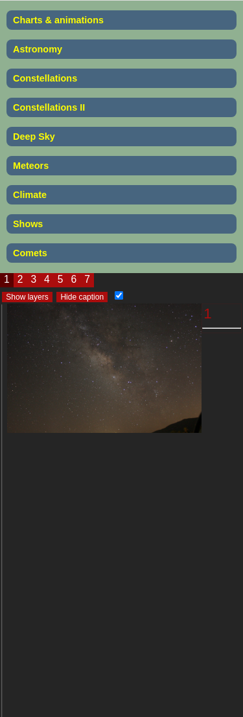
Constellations (45, 78)
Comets (30, 253)
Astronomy (37, 49)
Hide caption (82, 297)
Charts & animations (58, 20)
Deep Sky (34, 136)
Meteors (31, 165)
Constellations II (49, 107)
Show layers (27, 297)
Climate (30, 195)
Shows (28, 224)
